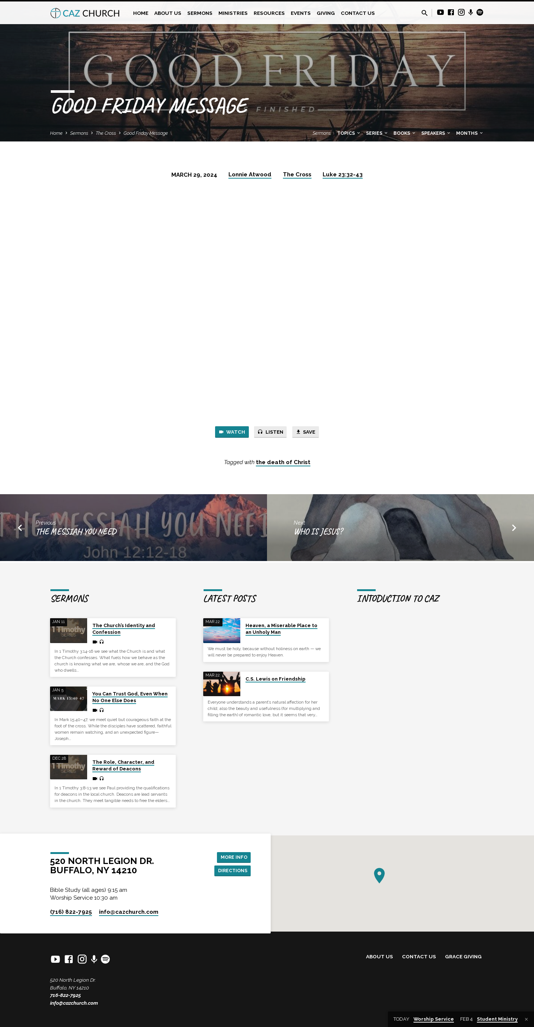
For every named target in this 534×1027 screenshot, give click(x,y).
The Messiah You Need (76, 533)
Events (301, 13)
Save (309, 432)
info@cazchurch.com (74, 1003)
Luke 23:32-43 (343, 174)
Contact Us (358, 13)
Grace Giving (463, 956)
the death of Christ (283, 463)
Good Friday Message (145, 133)
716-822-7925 (65, 995)
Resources (269, 13)
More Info (232, 856)
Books (404, 133)
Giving (326, 13)
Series (377, 133)
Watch (227, 432)
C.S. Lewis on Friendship (275, 679)
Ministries (233, 13)
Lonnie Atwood (249, 174)
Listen (270, 432)
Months (470, 133)
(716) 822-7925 (71, 912)
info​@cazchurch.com (128, 912)
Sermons (199, 13)
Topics (349, 133)
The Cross (106, 133)
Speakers (436, 133)
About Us (167, 13)
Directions (230, 871)
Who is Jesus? (318, 533)
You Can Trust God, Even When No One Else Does (130, 697)
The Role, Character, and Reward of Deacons (123, 765)
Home (140, 13)
